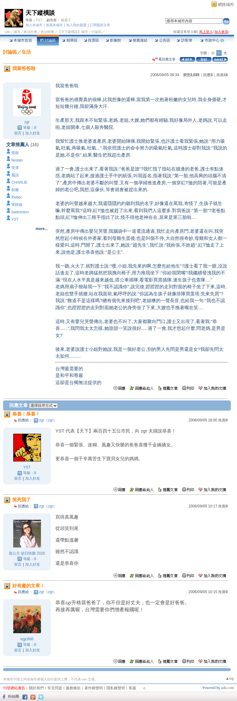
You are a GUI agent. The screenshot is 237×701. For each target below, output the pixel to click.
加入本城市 (34, 25)
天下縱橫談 (40, 13)
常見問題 (54, 688)
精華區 (69, 40)
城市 (17, 32)
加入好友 (32, 133)
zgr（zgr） (48, 420)
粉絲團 (13, 696)
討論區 (47, 40)
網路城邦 (226, 4)
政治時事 (47, 32)
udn (7, 32)
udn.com (227, 688)
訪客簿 (184, 40)
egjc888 (26, 639)
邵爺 (15, 190)
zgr (27, 122)
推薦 (222, 75)
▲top (230, 678)
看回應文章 (163, 59)
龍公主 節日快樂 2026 (27, 553)
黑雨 (15, 153)
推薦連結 (138, 40)
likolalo (17, 160)
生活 (26, 52)
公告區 (162, 40)
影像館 (113, 40)
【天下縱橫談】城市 (73, 32)
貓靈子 (66, 20)
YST (39, 20)
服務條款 (73, 688)
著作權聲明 (93, 688)
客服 (132, 688)
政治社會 (30, 32)
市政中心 (212, 40)
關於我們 (36, 688)
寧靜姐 (16, 205)
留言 (18, 133)
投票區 (91, 40)
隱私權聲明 (115, 688)
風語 (15, 175)
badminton (20, 212)
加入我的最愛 (76, 25)
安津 (15, 168)
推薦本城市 (54, 25)
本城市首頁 (21, 40)
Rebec (16, 197)
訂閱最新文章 (100, 25)
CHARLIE (19, 182)
